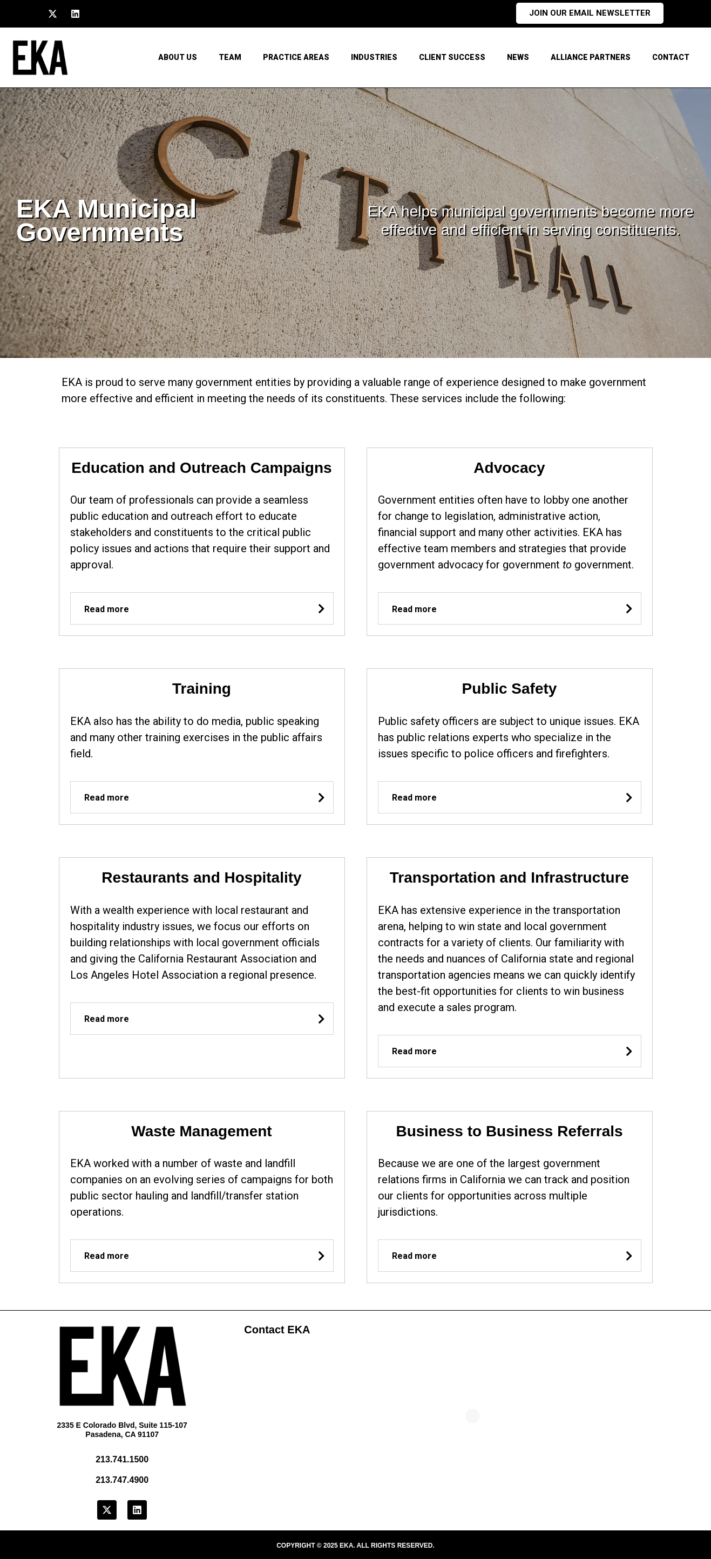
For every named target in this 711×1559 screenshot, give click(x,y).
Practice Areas (296, 57)
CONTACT (670, 57)
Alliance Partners (591, 57)
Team (230, 57)
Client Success (452, 57)
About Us (177, 57)
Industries (374, 57)
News (518, 57)
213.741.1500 (122, 1459)
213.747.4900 (122, 1480)
